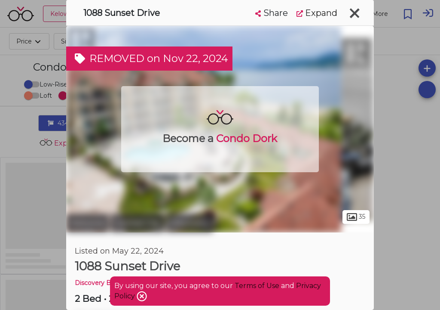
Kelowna (87, 223)
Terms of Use (257, 286)
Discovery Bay (96, 283)
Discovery (189, 223)
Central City (137, 223)
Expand (316, 13)
